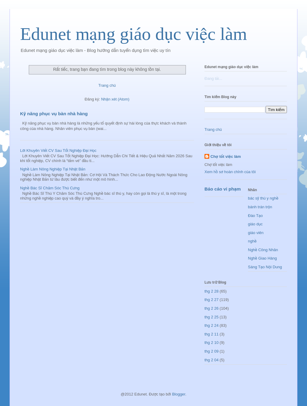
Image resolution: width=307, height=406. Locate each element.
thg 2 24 (211, 325)
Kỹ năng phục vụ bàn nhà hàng (54, 113)
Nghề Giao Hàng (262, 258)
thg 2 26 (211, 308)
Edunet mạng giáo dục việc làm (133, 34)
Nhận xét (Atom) (115, 99)
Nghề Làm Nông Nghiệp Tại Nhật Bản (52, 169)
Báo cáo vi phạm (222, 188)
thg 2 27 (211, 299)
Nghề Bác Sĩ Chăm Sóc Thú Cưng (49, 188)
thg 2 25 (211, 317)
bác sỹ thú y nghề (263, 198)
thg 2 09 (211, 351)
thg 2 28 (211, 291)
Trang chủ (107, 85)
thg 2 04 (211, 360)
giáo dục (255, 224)
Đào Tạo (255, 215)
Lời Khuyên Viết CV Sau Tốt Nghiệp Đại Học (58, 150)
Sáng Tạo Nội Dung (265, 267)
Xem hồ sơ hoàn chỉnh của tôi (230, 172)
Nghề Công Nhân (263, 250)
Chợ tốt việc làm (225, 156)
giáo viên (256, 232)
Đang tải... (213, 78)
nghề (252, 241)
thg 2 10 (211, 342)
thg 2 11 (211, 334)
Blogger (178, 394)
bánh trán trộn (260, 207)
